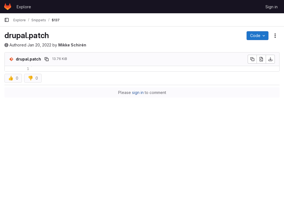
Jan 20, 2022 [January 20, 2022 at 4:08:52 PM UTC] (39, 45)
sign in (138, 92)
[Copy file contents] (252, 59)
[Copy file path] (46, 59)
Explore (24, 6)
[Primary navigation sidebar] (6, 19)
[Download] (270, 59)
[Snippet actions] (275, 35)
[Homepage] (7, 6)
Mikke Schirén (72, 45)
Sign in (271, 6)
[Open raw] (261, 59)
